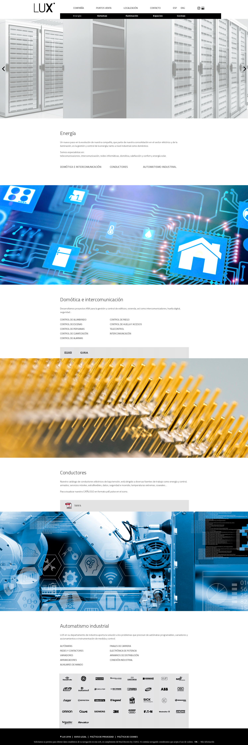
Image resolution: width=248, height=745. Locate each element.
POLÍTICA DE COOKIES (127, 736)
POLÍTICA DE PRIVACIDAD (101, 736)
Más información (207, 742)
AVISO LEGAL (79, 736)
